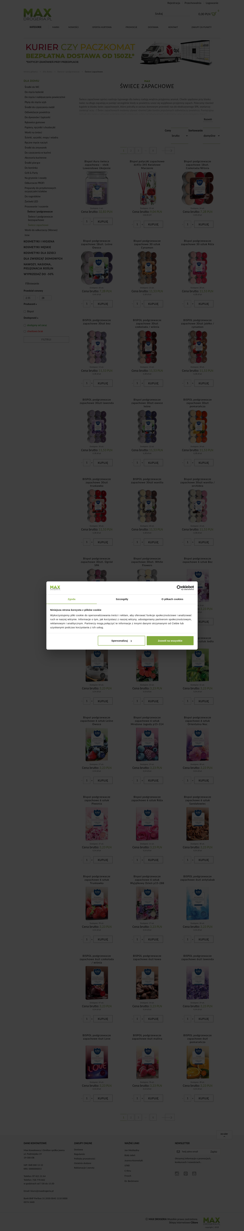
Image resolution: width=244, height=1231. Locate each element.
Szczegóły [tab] (122, 598)
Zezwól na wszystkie (170, 640)
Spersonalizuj (121, 640)
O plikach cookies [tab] (172, 598)
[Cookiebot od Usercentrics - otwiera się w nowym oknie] (179, 587)
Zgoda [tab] (71, 598)
